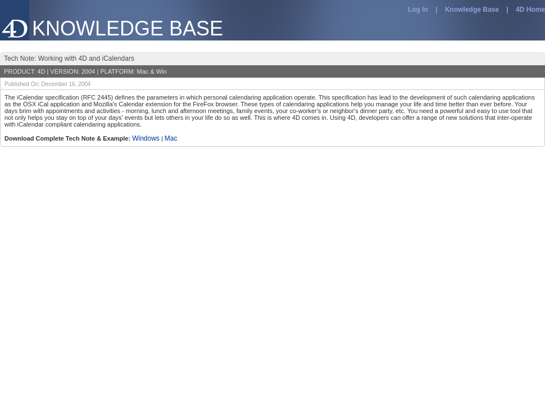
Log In (418, 10)
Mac (171, 138)
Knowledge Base (472, 10)
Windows (146, 138)
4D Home (530, 10)
